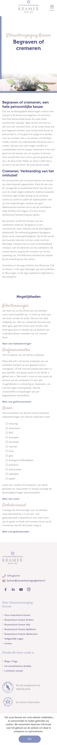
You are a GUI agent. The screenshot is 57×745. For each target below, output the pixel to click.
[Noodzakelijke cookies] (53, 717)
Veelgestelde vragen (12, 638)
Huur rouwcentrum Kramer (16, 615)
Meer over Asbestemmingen (16, 343)
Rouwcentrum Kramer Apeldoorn (19, 629)
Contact (7, 643)
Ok (29, 739)
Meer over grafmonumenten (16, 401)
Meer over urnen (10, 499)
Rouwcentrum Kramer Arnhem (18, 619)
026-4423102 (13, 575)
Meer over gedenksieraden (15, 531)
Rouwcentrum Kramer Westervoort (20, 634)
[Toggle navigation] (52, 8)
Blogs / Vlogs (9, 661)
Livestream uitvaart (12, 670)
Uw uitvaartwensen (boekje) (16, 666)
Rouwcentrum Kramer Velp (16, 624)
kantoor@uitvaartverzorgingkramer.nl (26, 580)
